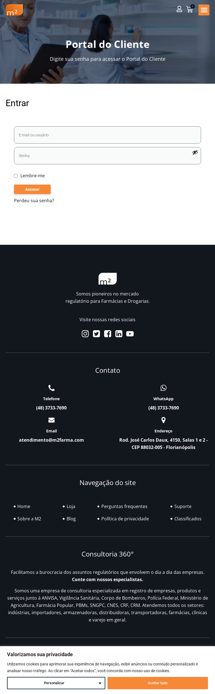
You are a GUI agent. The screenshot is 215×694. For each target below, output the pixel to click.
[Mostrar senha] (195, 152)
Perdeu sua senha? (34, 201)
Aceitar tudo (158, 683)
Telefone (51, 399)
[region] (107, 670)
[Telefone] (51, 388)
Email (51, 431)
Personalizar (54, 683)
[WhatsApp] (163, 388)
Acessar (32, 189)
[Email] (51, 420)
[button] (203, 9)
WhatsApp (163, 399)
